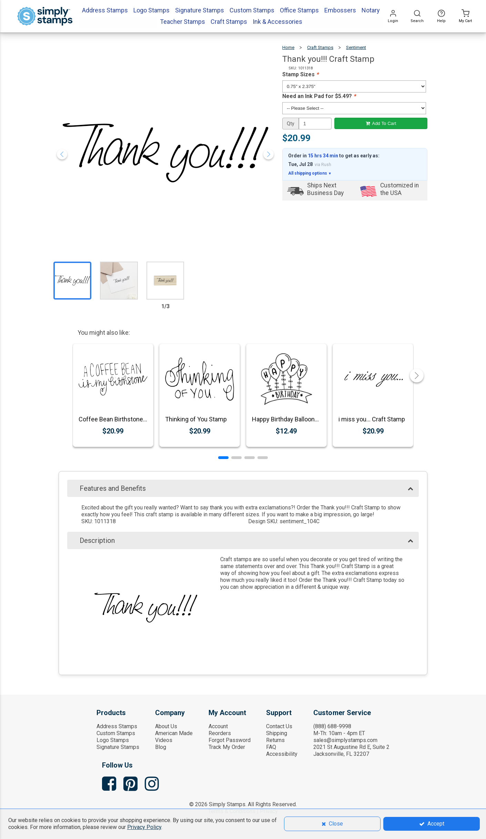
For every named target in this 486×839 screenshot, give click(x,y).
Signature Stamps (118, 747)
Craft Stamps (320, 47)
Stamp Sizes (300, 74)
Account (218, 726)
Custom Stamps (116, 733)
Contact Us (279, 726)
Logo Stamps (113, 740)
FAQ (271, 747)
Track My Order (227, 747)
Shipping (276, 733)
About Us (166, 726)
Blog (160, 747)
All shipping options (310, 173)
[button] (223, 457)
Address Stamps (117, 726)
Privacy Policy (144, 827)
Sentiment (356, 47)
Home (288, 47)
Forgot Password (230, 740)
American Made (174, 733)
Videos (163, 740)
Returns (275, 740)
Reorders (220, 733)
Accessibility (281, 754)
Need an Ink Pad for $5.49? (319, 96)
